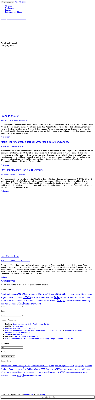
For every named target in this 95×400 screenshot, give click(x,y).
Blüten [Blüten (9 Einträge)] (51, 294)
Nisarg (42, 395)
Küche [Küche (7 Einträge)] (3, 301)
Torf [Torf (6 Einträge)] (9, 304)
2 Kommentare (22, 120)
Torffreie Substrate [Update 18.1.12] (28, 336)
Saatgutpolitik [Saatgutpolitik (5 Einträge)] (70, 301)
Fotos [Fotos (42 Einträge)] (27, 297)
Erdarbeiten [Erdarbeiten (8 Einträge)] (13, 297)
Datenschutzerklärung (13, 12)
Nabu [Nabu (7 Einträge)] (19, 301)
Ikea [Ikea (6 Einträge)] (76, 298)
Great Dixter (70, 339)
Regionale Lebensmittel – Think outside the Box (31, 324)
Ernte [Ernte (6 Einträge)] (20, 298)
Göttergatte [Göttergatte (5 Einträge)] (64, 298)
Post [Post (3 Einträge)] (33, 301)
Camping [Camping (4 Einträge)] (77, 294)
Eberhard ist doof (20, 334)
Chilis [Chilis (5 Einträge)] (82, 294)
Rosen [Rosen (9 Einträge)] (51, 300)
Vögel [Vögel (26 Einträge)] (20, 303)
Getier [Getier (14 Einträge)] (57, 297)
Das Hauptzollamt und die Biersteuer (22, 169)
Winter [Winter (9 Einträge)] (38, 304)
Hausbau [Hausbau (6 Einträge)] (71, 298)
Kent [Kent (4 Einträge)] (88, 298)
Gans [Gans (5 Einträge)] (33, 298)
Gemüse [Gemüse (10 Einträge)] (49, 297)
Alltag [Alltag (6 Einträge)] (13, 294)
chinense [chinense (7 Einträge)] (88, 294)
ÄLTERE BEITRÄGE (8, 281)
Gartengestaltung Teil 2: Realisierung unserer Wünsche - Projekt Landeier (33, 330)
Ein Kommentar (18, 146)
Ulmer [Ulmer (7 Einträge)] (14, 304)
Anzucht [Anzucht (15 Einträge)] (20, 294)
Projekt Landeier (20, 2)
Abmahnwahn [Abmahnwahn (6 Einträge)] (6, 294)
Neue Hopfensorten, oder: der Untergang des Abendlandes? (35, 141)
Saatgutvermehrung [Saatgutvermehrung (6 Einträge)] (82, 301)
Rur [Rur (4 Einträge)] (55, 301)
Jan (12, 146)
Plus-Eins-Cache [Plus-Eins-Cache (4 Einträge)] (27, 301)
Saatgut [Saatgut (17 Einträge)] (61, 300)
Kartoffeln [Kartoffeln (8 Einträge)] (83, 297)
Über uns (8, 6)
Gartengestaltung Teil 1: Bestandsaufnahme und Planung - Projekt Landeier (34, 339)
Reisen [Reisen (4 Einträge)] (46, 301)
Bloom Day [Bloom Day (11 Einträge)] (43, 294)
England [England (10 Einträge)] (4, 297)
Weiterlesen (5, 137)
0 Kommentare (25, 261)
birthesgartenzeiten (12, 328)
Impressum (9, 10)
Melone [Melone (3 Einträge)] (15, 301)
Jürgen (8, 334)
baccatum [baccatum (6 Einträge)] (34, 294)
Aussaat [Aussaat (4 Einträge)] (27, 294)
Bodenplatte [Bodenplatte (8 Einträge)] (69, 294)
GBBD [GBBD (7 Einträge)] (43, 298)
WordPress (28, 395)
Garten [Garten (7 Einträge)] (37, 298)
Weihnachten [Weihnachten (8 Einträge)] (29, 304)
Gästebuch (9, 8)
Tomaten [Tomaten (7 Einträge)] (4, 304)
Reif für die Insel (10, 256)
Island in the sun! (10, 115)
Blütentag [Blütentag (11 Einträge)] (59, 294)
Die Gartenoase (18, 326)
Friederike (14, 120)
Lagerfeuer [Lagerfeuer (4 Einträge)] (9, 301)
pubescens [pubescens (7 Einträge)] (39, 301)
